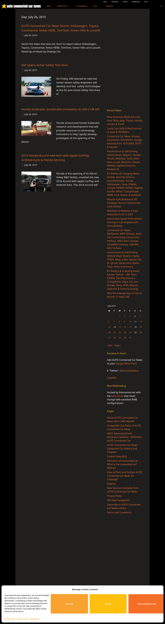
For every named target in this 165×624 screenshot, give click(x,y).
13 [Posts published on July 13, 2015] (109, 327)
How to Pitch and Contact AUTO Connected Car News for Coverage (124, 476)
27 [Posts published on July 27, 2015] (109, 337)
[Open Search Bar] (161, 6)
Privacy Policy (22, 618)
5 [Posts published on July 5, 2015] (140, 316)
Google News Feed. (126, 363)
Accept (69, 603)
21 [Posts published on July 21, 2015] (115, 332)
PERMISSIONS (136, 2)
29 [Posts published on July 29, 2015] (120, 337)
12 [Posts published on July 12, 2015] (141, 321)
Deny (108, 603)
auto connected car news (24, 6)
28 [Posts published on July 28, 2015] (115, 337)
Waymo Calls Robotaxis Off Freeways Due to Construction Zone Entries (124, 203)
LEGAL (146, 2)
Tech (98, 6)
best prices (117, 396)
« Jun (109, 345)
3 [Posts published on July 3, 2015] (129, 316)
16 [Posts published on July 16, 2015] (125, 327)
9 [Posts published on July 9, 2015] (124, 321)
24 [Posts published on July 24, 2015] (130, 332)
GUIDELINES (114, 2)
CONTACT (125, 2)
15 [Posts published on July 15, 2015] (120, 327)
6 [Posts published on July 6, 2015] (108, 321)
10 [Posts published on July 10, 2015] (130, 321)
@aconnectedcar (129, 370)
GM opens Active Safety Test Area (44, 65)
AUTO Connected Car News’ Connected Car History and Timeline (122, 448)
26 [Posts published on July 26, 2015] (141, 332)
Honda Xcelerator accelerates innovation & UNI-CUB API (60, 109)
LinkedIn (112, 377)
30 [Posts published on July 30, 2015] (125, 337)
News (49, 6)
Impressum (34, 618)
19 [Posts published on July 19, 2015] (141, 327)
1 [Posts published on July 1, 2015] (119, 316)
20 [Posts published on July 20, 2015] (109, 332)
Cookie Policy (10, 618)
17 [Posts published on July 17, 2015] (130, 327)
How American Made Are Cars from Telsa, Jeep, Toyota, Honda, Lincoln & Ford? (125, 120)
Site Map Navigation (118, 500)
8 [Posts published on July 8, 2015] (119, 321)
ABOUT (105, 2)
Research (109, 6)
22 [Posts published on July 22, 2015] (120, 332)
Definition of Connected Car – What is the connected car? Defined (123, 464)
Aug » (117, 345)
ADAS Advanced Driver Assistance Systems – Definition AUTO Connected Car (124, 437)
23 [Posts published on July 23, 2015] (125, 332)
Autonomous (81, 6)
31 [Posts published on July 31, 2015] (130, 337)
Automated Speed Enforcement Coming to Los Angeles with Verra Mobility (124, 222)
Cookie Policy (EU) (117, 456)
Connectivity (65, 6)
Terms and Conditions (119, 512)
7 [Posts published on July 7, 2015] (114, 321)
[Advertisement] (125, 59)
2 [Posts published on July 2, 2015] (124, 316)
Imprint (111, 483)
